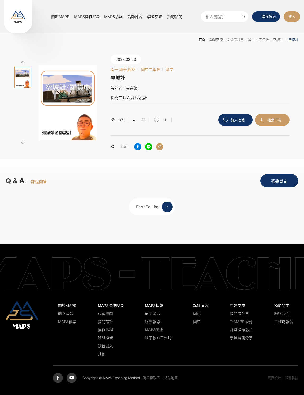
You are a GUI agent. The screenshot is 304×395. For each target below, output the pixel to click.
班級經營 (105, 337)
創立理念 (65, 313)
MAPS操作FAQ (87, 16)
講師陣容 (134, 16)
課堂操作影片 (241, 329)
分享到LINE (148, 146)
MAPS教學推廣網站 (18, 16)
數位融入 (105, 345)
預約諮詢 (174, 16)
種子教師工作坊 (158, 337)
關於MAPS (60, 16)
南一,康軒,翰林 (123, 69)
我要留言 (279, 181)
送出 (243, 16)
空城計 (278, 40)
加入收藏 (238, 120)
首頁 (202, 40)
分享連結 (159, 146)
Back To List (154, 207)
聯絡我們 (281, 313)
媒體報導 (152, 321)
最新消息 (152, 313)
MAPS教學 (67, 321)
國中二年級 (150, 69)
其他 (101, 354)
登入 (291, 16)
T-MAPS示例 (241, 321)
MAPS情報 (113, 16)
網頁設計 (274, 378)
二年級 (264, 40)
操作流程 (105, 329)
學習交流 (154, 16)
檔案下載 (274, 120)
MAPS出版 (154, 329)
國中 (251, 40)
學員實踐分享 (241, 337)
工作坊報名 (283, 321)
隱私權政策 (151, 378)
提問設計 (105, 321)
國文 (169, 69)
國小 (197, 313)
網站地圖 (171, 378)
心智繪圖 (105, 313)
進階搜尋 (269, 16)
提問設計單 (235, 40)
